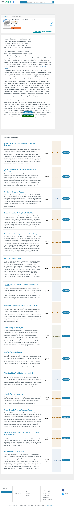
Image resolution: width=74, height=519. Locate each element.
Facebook (67, 490)
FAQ (27, 491)
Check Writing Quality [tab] (47, 31)
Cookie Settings (49, 505)
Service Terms (46, 497)
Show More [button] (28, 112)
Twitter (66, 493)
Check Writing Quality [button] (28, 115)
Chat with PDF (17, 493)
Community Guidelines (48, 491)
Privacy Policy (46, 495)
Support (28, 493)
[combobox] (23, 2)
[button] (3, 2)
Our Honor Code (46, 493)
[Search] (53, 2)
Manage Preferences (47, 499)
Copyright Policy (46, 490)
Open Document (16, 28)
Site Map (28, 495)
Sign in (71, 2)
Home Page (4, 16)
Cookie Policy (30, 505)
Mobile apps (17, 491)
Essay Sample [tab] (37, 31)
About (27, 490)
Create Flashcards (6, 492)
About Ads (37, 505)
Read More (66, 152)
